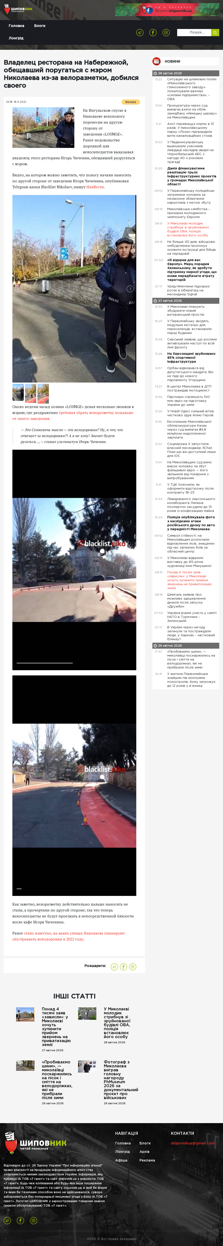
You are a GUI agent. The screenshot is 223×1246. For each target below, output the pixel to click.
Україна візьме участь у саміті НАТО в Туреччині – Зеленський (192, 617)
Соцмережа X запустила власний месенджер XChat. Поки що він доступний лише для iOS (191, 450)
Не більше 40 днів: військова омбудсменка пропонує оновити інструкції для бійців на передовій (191, 248)
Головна (16, 26)
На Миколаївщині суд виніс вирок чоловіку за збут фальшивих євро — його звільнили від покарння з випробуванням (189, 470)
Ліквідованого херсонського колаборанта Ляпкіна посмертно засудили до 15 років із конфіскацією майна (191, 505)
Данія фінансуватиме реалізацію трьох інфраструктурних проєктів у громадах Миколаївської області (191, 176)
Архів (144, 1151)
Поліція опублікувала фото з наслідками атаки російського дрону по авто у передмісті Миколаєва (191, 523)
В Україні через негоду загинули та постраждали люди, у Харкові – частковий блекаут (191, 633)
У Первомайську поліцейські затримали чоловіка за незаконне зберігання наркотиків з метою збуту (190, 197)
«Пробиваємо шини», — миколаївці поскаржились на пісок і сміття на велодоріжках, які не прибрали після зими (56, 1080)
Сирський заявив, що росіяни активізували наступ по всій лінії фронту (192, 343)
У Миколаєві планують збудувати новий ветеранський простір (186, 310)
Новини (172, 61)
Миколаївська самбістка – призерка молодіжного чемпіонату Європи (188, 213)
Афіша (121, 1160)
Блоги (39, 26)
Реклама (147, 1160)
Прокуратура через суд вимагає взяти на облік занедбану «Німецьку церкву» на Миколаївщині (192, 111)
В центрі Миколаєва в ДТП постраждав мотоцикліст (189, 388)
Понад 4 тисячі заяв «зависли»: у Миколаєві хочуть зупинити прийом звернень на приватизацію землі (56, 1027)
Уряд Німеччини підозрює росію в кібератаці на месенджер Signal (188, 290)
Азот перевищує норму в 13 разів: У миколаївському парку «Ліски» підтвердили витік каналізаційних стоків (190, 130)
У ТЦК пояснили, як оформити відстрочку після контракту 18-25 (190, 488)
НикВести (95, 186)
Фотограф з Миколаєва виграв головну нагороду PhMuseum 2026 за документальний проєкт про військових (118, 1080)
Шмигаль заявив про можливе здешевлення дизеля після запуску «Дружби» (186, 600)
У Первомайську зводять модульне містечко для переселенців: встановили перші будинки (189, 327)
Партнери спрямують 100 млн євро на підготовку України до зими (188, 401)
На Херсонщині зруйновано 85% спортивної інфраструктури (191, 358)
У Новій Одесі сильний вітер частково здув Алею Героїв (191, 413)
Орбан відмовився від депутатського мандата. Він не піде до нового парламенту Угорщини (190, 374)
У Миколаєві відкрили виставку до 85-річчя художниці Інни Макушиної (189, 562)
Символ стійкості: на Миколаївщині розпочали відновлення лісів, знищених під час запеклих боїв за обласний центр (191, 543)
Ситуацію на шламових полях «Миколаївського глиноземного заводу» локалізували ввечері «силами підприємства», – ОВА (192, 89)
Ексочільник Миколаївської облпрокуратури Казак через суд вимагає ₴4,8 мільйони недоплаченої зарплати (189, 429)
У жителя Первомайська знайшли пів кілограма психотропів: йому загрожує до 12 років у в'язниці (191, 680)
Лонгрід (16, 38)
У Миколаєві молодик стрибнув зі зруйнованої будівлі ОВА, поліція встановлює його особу (117, 1023)
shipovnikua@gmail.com (193, 1143)
